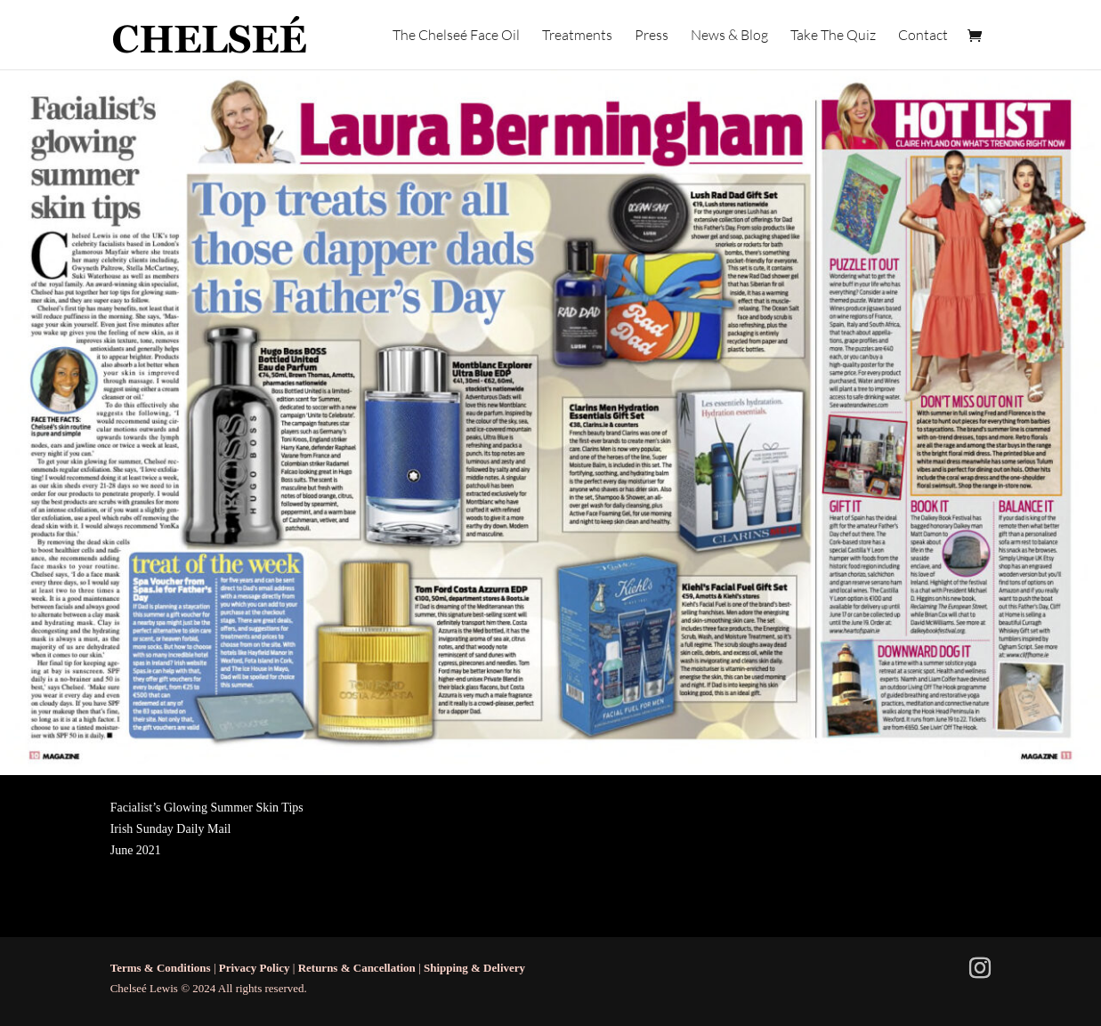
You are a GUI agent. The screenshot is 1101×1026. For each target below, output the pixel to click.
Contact (923, 36)
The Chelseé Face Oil (456, 36)
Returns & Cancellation (357, 967)
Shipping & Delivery (474, 967)
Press (651, 36)
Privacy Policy (254, 967)
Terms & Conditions (160, 967)
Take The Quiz (833, 36)
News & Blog (729, 36)
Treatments (577, 36)
